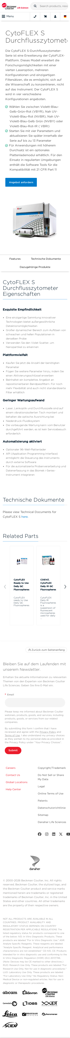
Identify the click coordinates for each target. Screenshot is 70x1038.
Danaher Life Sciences (52, 822)
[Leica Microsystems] (10, 1015)
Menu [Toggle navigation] (8, 16)
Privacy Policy (48, 732)
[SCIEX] (10, 1026)
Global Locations (16, 782)
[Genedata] (10, 1004)
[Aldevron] (30, 993)
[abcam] (10, 993)
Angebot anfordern (21, 182)
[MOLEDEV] (30, 1015)
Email (9, 694)
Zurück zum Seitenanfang (46, 650)
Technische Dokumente (46, 258)
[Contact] (35, 16)
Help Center (13, 789)
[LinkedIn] (53, 835)
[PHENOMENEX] (50, 1015)
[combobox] (49, 6)
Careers (10, 767)
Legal (41, 786)
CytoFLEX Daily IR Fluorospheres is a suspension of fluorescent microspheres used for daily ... (48, 607)
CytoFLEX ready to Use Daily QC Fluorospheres (21, 601)
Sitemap (43, 814)
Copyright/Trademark (52, 767)
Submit (13, 750)
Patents (43, 800)
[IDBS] (30, 1004)
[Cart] (45, 16)
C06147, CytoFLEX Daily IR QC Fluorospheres (48, 584)
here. (24, 516)
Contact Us (13, 775)
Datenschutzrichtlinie (52, 807)
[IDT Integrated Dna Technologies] (50, 1004)
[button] (35, 6)
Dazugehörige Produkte (35, 267)
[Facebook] (39, 835)
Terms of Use (12, 735)
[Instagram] (46, 835)
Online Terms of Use (50, 793)
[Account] (55, 16)
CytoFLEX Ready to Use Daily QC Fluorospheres (21, 584)
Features (15, 258)
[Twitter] (61, 835)
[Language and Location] (65, 16)
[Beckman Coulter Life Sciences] (50, 993)
